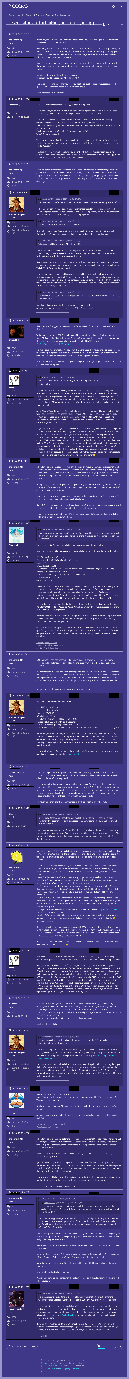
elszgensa (46, 1198)
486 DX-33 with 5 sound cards (48, 648)
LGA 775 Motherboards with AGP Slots (52, 344)
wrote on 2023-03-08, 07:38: (68, 1293)
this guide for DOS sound (107, 909)
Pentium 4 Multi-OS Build (46, 643)
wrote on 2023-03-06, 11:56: (67, 814)
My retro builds (41, 1336)
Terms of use (53, 1368)
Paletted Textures (69, 1315)
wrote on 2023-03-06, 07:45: (68, 199)
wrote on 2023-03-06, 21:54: (63, 1198)
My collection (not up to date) (48, 1127)
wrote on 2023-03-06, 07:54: (64, 377)
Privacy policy (64, 1368)
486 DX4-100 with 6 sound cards (49, 645)
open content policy (54, 1366)
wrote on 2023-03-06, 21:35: (67, 1037)
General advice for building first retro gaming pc (54, 22)
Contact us (76, 1368)
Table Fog (53, 1315)
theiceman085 (48, 199)
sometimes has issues (77, 754)
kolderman (46, 377)
